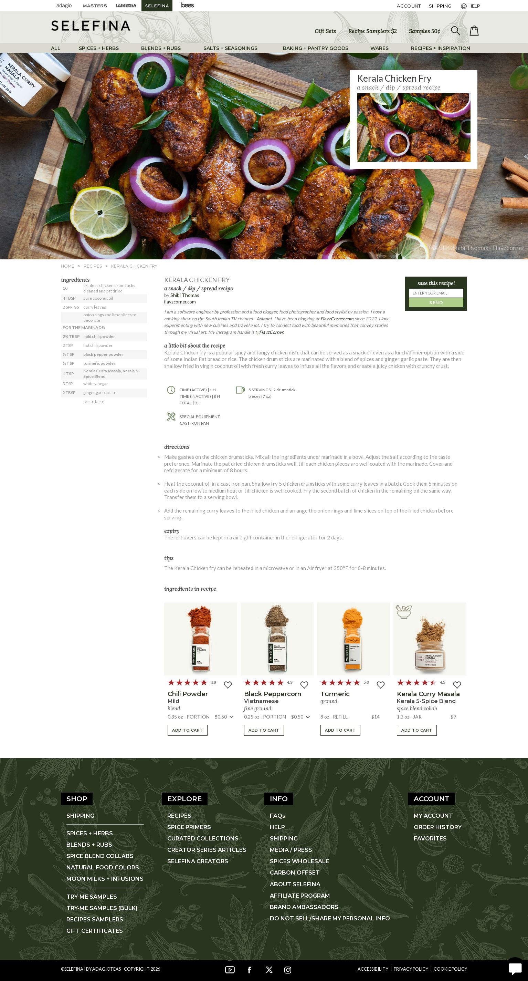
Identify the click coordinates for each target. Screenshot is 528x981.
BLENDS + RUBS (161, 48)
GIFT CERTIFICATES (94, 931)
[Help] (469, 5)
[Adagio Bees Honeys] (187, 5)
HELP (277, 827)
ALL (56, 48)
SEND (436, 302)
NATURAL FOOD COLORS (102, 867)
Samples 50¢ (424, 31)
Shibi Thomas (184, 295)
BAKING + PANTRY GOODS (315, 48)
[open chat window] (515, 968)
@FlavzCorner (269, 332)
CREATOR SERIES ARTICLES (206, 850)
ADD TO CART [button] (187, 730)
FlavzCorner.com (336, 318)
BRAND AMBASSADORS (304, 907)
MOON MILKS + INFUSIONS (105, 879)
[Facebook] (249, 969)
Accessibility (373, 969)
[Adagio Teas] (64, 5)
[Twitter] (268, 969)
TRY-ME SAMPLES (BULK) (101, 908)
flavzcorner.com (180, 301)
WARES (379, 48)
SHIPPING (80, 816)
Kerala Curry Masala (428, 694)
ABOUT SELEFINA (295, 884)
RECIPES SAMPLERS (94, 919)
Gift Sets (325, 31)
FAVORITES (430, 838)
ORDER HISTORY (438, 827)
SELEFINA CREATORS (197, 861)
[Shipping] (440, 6)
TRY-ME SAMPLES (91, 897)
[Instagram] (288, 969)
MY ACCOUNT (433, 816)
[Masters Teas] (95, 5)
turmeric (335, 694)
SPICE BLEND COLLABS (100, 856)
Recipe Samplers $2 (372, 31)
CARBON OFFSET (295, 872)
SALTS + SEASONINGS (230, 48)
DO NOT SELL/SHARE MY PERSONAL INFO (330, 918)
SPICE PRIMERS (189, 827)
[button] (200, 638)
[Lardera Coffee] (125, 5)
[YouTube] (230, 969)
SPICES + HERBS (99, 48)
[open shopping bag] (474, 30)
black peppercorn (273, 694)
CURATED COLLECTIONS (203, 838)
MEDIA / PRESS (291, 850)
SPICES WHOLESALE (299, 861)
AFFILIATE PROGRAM (300, 895)
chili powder (188, 694)
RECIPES (179, 816)
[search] (455, 31)
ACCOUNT (409, 6)
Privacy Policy (411, 969)
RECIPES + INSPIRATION (440, 48)
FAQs (277, 816)
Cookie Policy (450, 969)
